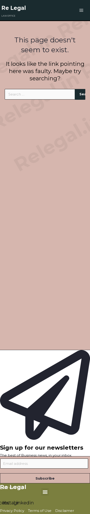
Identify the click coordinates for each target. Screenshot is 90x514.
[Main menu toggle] (81, 10)
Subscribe (45, 478)
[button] (45, 492)
